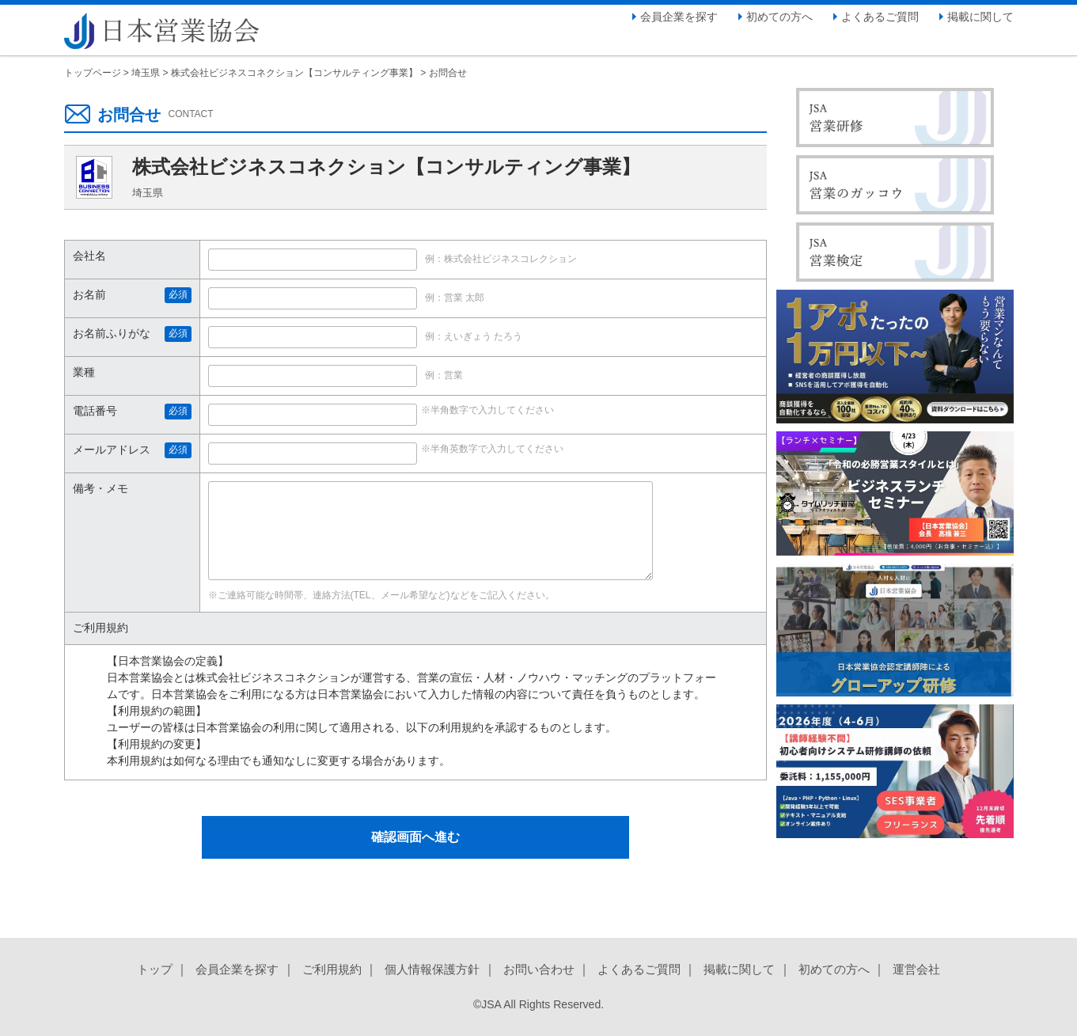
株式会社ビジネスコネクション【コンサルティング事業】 (294, 72)
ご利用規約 (332, 969)
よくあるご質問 (880, 16)
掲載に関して (980, 16)
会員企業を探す (679, 16)
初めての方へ (779, 16)
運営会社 (916, 969)
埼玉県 (145, 72)
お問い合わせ (539, 969)
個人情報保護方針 (432, 969)
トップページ (92, 72)
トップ (155, 969)
